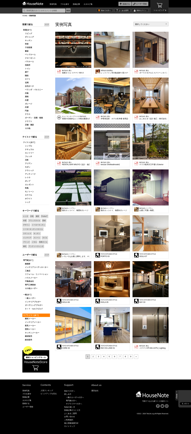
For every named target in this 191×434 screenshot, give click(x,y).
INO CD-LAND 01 (109, 347)
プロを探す (64, 4)
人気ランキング (47, 390)
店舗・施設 (28, 125)
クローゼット (29, 58)
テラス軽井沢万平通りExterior (151, 164)
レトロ (26, 177)
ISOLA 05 (109, 301)
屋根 (26, 97)
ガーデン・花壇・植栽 (33, 118)
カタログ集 (88, 4)
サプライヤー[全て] (31, 315)
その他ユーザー (30, 288)
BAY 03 (147, 301)
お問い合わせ (69, 417)
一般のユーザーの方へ (75, 397)
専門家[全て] (28, 260)
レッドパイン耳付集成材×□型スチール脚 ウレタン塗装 (114, 72)
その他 (26, 128)
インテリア (27, 238)
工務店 (26, 271)
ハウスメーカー (30, 278)
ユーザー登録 (27, 407)
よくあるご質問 (70, 413)
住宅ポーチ (28, 86)
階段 (26, 76)
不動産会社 (28, 281)
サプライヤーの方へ (74, 404)
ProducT (44, 216)
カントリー (28, 153)
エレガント (28, 185)
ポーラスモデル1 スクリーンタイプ (153, 72)
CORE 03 (70, 347)
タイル (44, 238)
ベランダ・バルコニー (33, 90)
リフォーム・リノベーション (35, 274)
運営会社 (94, 391)
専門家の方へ (71, 401)
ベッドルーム (29, 54)
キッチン (27, 40)
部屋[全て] (27, 30)
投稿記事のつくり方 (72, 410)
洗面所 (26, 65)
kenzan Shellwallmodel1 (110, 164)
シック (26, 202)
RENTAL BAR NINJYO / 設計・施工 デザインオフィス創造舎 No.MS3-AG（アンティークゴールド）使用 (76, 164)
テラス (26, 114)
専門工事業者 (29, 285)
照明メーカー (29, 329)
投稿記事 (76, 4)
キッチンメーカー (31, 333)
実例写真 (53, 4)
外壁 (26, 100)
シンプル (27, 146)
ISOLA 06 (70, 301)
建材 (37, 216)
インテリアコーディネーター (35, 267)
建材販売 (27, 336)
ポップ (26, 181)
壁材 (44, 220)
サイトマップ (69, 426)
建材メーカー (29, 319)
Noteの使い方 (69, 407)
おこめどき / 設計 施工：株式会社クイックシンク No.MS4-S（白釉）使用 (153, 118)
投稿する (26, 403)
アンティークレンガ (36, 246)
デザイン (26, 225)
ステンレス (27, 233)
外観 (26, 93)
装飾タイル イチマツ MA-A (73, 72)
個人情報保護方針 (71, 423)
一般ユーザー (29, 298)
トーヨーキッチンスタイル (33, 229)
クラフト (27, 121)
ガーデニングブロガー (33, 305)
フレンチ (27, 156)
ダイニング (28, 37)
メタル (34, 242)
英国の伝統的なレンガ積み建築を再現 (76, 118)
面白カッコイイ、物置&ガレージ (75, 209)
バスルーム (28, 61)
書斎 (26, 51)
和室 (26, 44)
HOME (24, 16)
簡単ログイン (141, 10)
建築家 (26, 264)
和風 (26, 188)
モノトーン (28, 192)
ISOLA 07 (147, 255)
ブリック (26, 242)
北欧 (26, 160)
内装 (32, 216)
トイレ (26, 69)
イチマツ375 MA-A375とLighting (152, 347)
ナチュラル (28, 149)
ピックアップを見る (49, 394)
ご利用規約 (68, 420)
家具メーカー (29, 326)
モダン (26, 167)
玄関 (26, 83)
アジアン (27, 163)
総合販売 (27, 340)
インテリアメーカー (32, 322)
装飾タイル (43, 242)
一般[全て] (27, 295)
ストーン (37, 238)
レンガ (25, 216)
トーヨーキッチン (38, 225)
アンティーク (29, 174)
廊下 (26, 72)
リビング (27, 33)
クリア (47, 24)
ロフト (26, 79)
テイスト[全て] (29, 142)
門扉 (26, 111)
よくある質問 (123, 10)
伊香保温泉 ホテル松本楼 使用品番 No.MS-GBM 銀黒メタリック (114, 118)
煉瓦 (24, 246)
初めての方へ (106, 10)
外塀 (26, 107)
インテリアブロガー (32, 302)
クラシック (28, 170)
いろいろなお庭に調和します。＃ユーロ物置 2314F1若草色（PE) (76, 255)
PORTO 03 (109, 255)
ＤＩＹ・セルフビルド (33, 309)
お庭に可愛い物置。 (147, 209)
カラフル (27, 195)
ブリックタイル (34, 220)
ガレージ (27, 104)
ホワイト (27, 199)
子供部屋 (27, 47)
